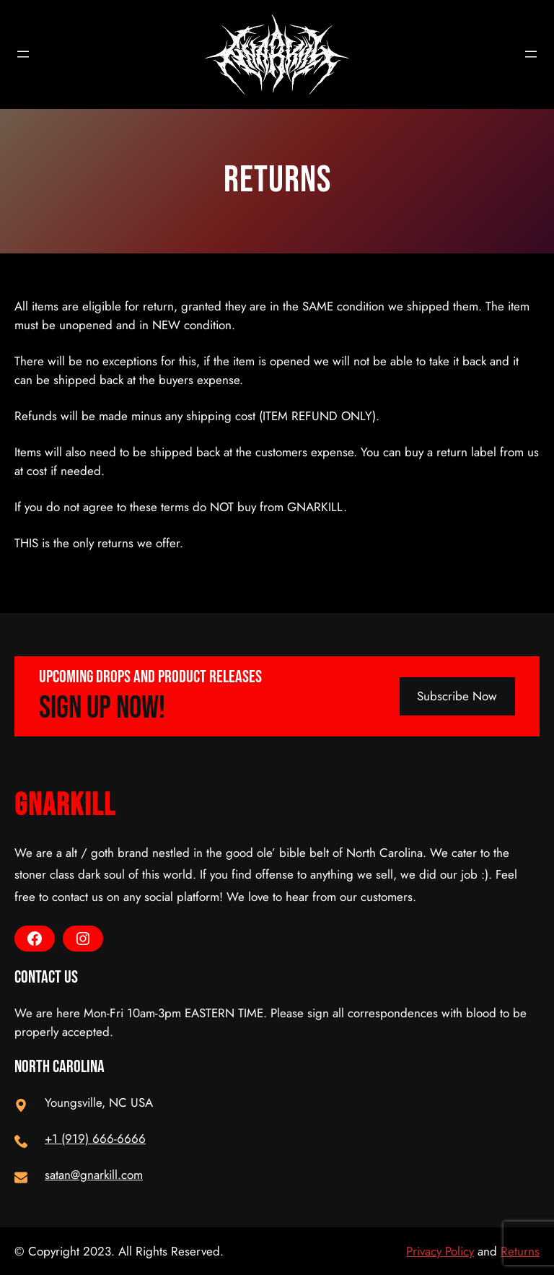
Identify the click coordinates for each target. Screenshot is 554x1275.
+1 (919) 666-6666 (95, 1138)
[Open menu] (23, 54)
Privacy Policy (440, 1251)
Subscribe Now (457, 696)
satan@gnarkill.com (94, 1174)
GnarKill (65, 805)
